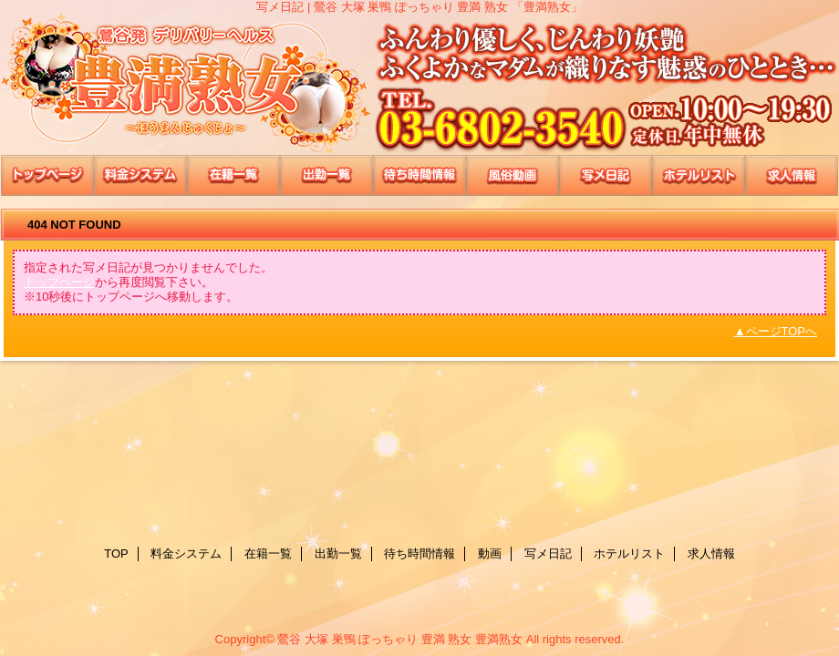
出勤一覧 (326, 175)
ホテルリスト (698, 175)
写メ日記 (605, 175)
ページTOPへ (782, 331)
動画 (512, 175)
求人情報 (791, 175)
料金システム (140, 175)
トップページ (59, 282)
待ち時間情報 (419, 175)
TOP (47, 175)
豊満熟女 (419, 84)
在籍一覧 (233, 175)
